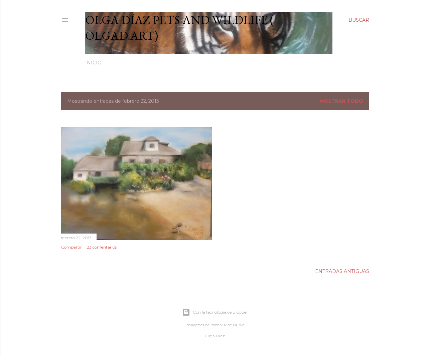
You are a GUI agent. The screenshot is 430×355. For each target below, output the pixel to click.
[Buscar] (358, 20)
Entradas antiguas (342, 271)
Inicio (93, 63)
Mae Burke (234, 324)
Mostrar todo (341, 101)
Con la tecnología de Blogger (215, 312)
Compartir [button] (71, 247)
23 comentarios (102, 247)
